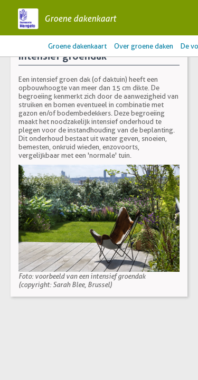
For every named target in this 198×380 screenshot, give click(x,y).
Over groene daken (143, 46)
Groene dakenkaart (80, 19)
